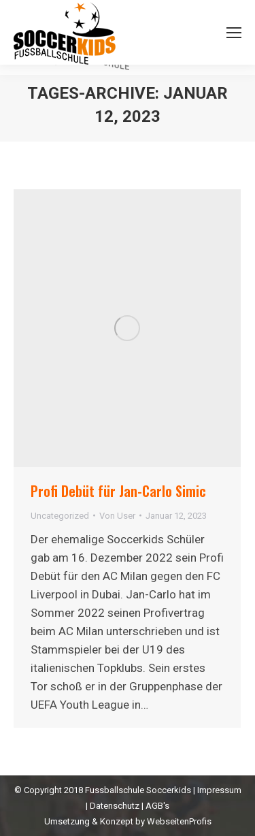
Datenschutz (114, 806)
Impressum (219, 790)
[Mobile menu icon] (233, 32)
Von (117, 516)
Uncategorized (60, 516)
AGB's (157, 806)
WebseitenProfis (179, 821)
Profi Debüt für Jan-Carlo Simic (118, 491)
